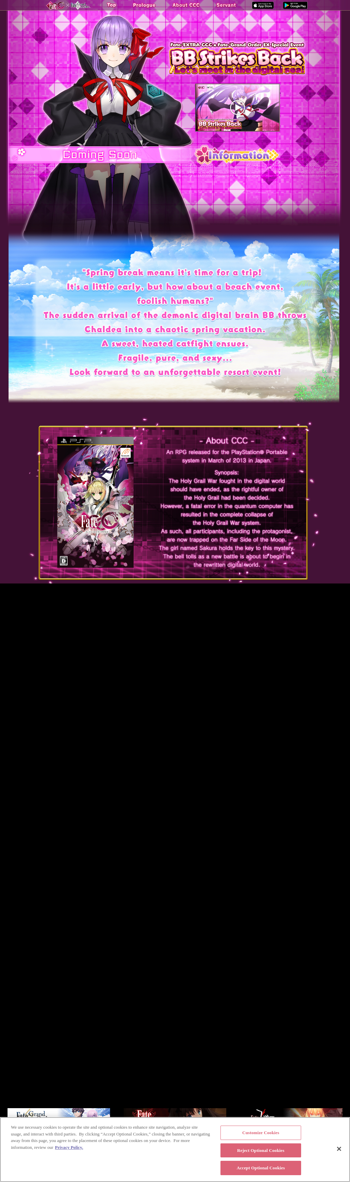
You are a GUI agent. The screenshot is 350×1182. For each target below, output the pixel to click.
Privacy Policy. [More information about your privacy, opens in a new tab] (69, 1147)
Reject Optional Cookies (260, 1150)
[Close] (339, 1148)
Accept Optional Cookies (261, 1167)
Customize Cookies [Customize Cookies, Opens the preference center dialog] (260, 1132)
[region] (175, 1149)
